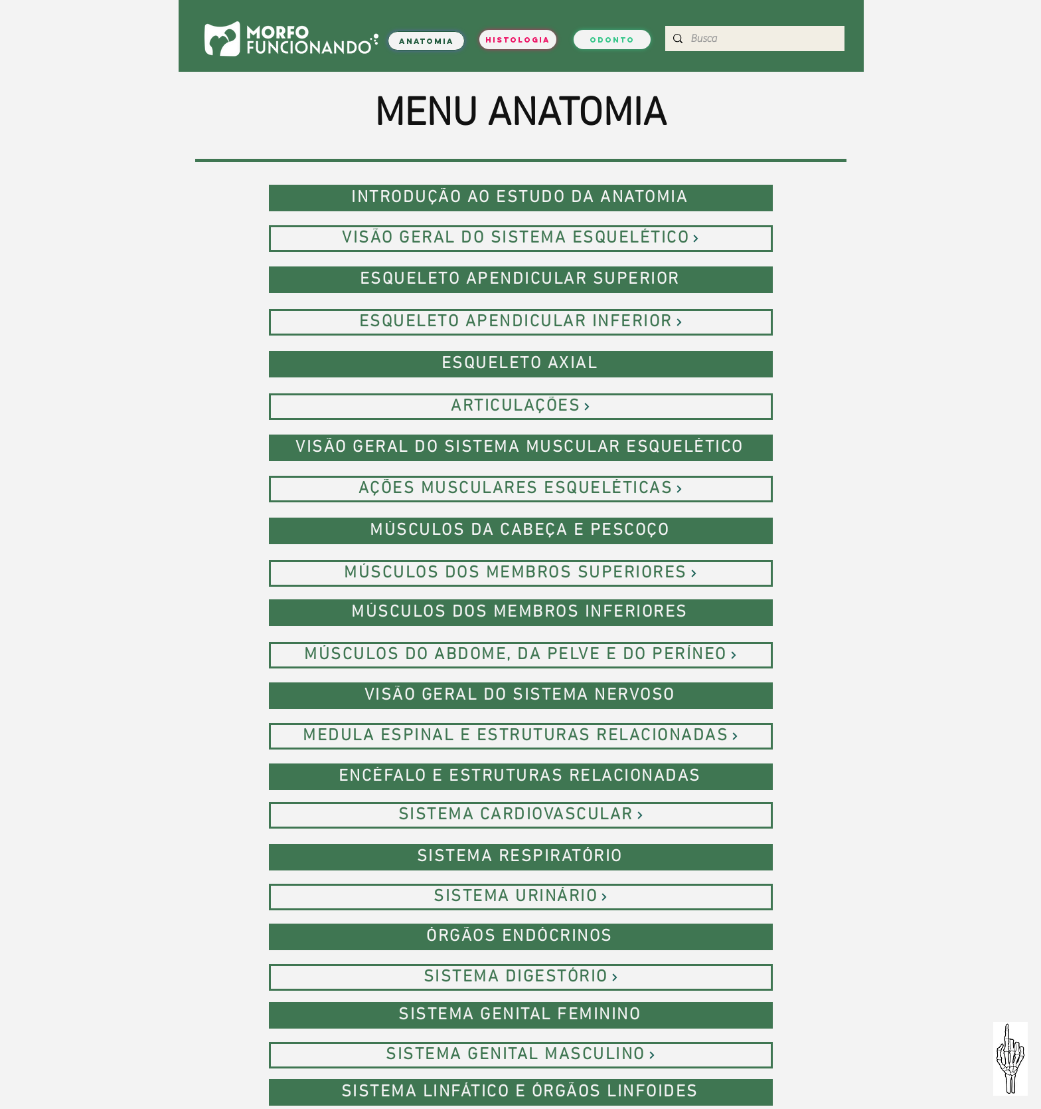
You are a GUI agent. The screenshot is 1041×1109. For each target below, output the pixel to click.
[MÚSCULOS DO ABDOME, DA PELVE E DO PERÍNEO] (521, 655)
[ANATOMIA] (426, 40)
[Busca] (753, 38)
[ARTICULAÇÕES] (521, 406)
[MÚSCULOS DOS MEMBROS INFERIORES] (521, 612)
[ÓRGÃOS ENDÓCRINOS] (521, 937)
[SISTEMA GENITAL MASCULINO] (521, 1055)
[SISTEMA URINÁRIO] (521, 897)
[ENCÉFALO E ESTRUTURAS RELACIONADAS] (521, 776)
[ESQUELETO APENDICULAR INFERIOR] (521, 322)
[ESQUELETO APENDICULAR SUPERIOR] (521, 279)
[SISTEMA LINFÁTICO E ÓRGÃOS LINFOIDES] (521, 1092)
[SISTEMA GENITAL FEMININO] (521, 1015)
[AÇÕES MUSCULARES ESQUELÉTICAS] (521, 489)
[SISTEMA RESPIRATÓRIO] (521, 857)
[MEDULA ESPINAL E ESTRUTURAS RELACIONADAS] (521, 736)
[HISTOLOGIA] (517, 39)
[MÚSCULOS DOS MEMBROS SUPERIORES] (521, 573)
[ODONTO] (612, 39)
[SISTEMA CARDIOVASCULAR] (521, 815)
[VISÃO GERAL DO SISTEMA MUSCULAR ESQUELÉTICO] (521, 448)
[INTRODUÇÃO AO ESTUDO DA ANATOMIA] (521, 198)
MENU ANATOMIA (520, 115)
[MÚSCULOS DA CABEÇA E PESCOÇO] (521, 531)
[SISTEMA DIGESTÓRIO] (521, 977)
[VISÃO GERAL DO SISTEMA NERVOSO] (521, 695)
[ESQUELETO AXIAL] (521, 364)
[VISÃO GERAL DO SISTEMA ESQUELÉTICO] (521, 238)
